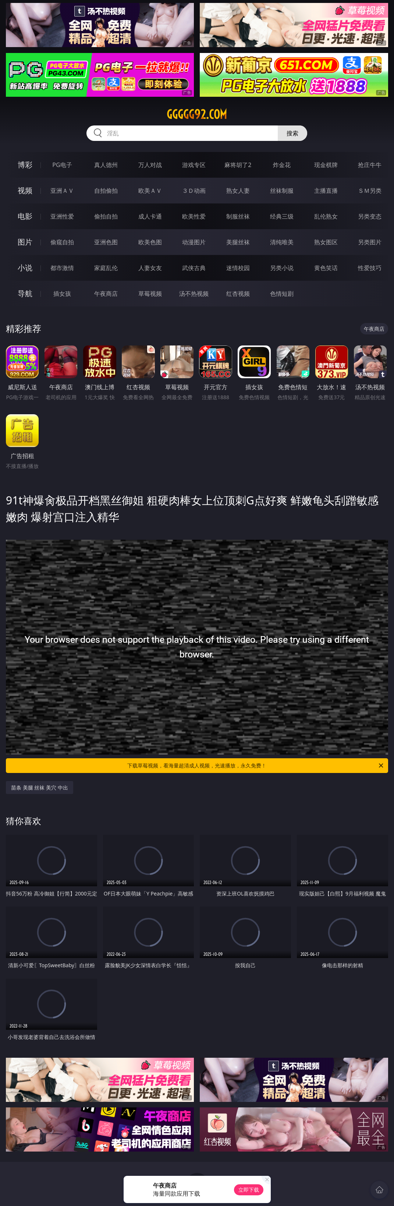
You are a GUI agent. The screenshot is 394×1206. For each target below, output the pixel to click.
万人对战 (150, 165)
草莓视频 (150, 294)
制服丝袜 (238, 216)
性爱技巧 (369, 268)
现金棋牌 (326, 165)
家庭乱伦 (106, 268)
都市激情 (62, 268)
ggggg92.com (197, 114)
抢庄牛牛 (369, 165)
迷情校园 (238, 268)
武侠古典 (194, 268)
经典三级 (282, 216)
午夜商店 (106, 294)
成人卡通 (150, 216)
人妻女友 (150, 268)
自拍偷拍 (106, 191)
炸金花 (282, 165)
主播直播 (326, 191)
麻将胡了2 (237, 165)
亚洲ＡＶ (62, 191)
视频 (25, 190)
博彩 (25, 165)
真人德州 (106, 165)
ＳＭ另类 (369, 191)
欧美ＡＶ (150, 191)
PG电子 (62, 165)
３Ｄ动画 (194, 191)
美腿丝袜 (238, 242)
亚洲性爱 (62, 216)
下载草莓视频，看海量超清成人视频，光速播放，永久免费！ (255, 765)
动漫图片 (194, 242)
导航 (25, 293)
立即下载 (248, 1189)
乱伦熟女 (326, 216)
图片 (25, 242)
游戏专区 (194, 165)
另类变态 (369, 216)
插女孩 (62, 294)
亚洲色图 (106, 242)
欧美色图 (150, 242)
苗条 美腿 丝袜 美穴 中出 (39, 787)
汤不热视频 (194, 294)
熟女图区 (326, 242)
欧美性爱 (194, 216)
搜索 (292, 133)
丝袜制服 (282, 191)
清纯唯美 (282, 242)
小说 (25, 268)
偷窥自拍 (62, 242)
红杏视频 (238, 294)
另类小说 (282, 268)
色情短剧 (282, 294)
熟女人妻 (238, 191)
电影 (25, 216)
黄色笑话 (326, 268)
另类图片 (369, 242)
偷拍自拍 (106, 216)
